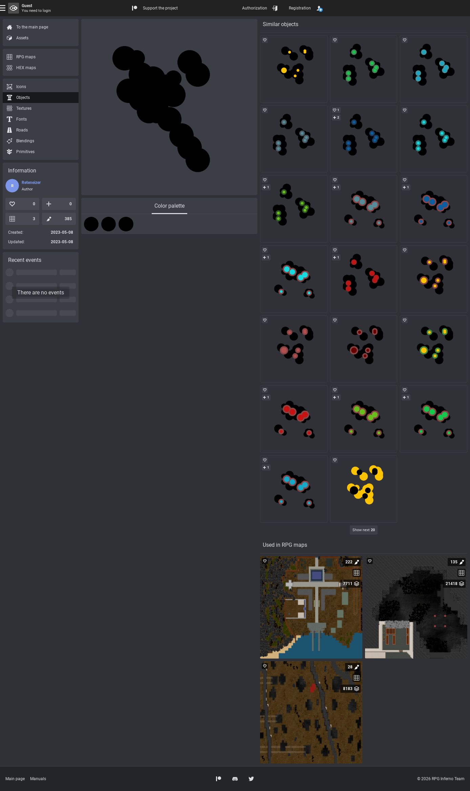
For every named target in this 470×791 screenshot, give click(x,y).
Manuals (38, 779)
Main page (15, 779)
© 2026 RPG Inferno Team (441, 779)
